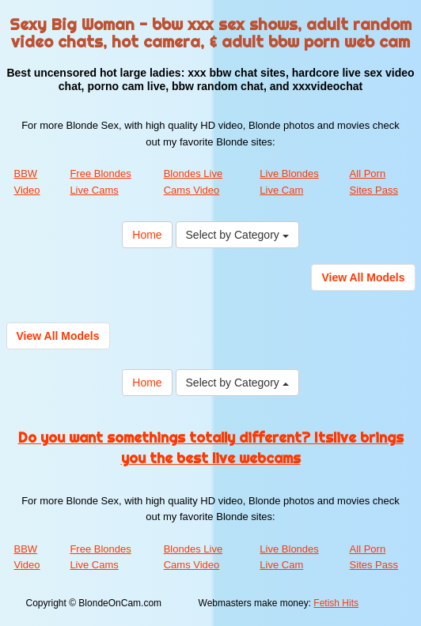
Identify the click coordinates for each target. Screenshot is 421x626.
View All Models (362, 277)
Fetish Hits (335, 603)
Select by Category (237, 234)
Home (146, 234)
